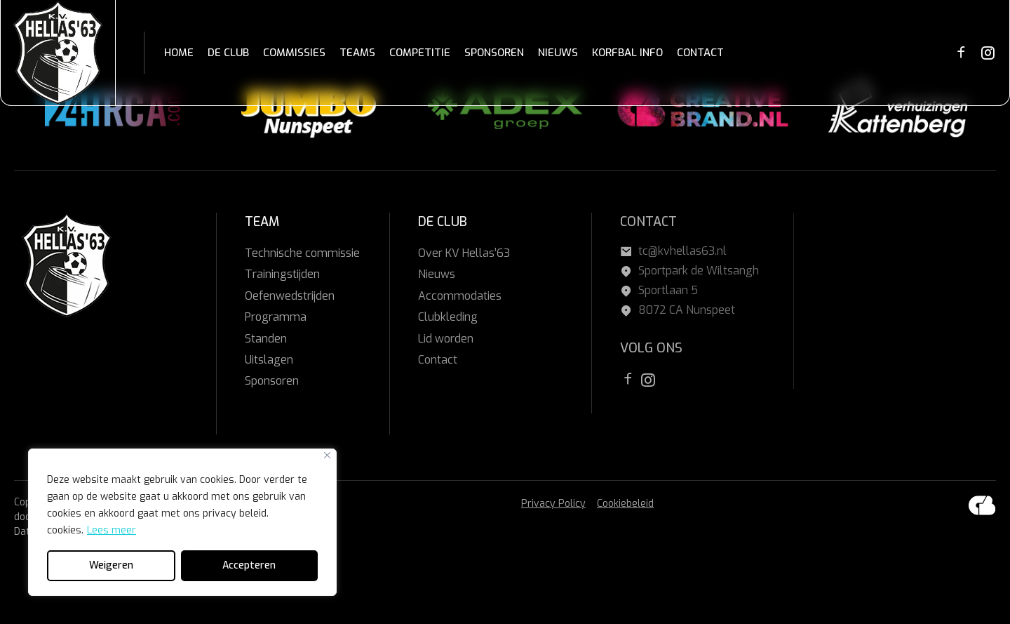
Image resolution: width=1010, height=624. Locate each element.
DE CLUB (228, 53)
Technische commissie (302, 253)
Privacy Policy (553, 503)
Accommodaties (459, 295)
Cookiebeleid (625, 503)
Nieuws (436, 274)
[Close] (327, 455)
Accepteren (249, 565)
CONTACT (700, 53)
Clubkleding (448, 317)
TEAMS (357, 53)
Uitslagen (269, 359)
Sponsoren (272, 380)
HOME (179, 53)
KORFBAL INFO (627, 53)
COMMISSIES (294, 53)
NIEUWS (558, 53)
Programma (276, 317)
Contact (437, 359)
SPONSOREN (494, 53)
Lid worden (445, 338)
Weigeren (111, 565)
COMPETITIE (419, 53)
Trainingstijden (282, 274)
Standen (266, 338)
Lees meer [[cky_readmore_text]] (111, 530)
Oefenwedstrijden (290, 295)
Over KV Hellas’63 (464, 253)
